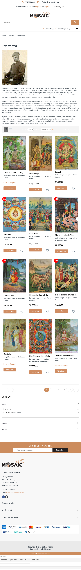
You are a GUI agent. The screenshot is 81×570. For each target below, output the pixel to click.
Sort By (37, 129)
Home (4, 36)
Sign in (46, 7)
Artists (11, 36)
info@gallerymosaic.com (15, 493)
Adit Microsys (46, 549)
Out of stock (10, 250)
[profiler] (3, 556)
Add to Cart (35, 190)
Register (38, 7)
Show (24, 129)
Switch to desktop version (40, 554)
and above (12, 412)
